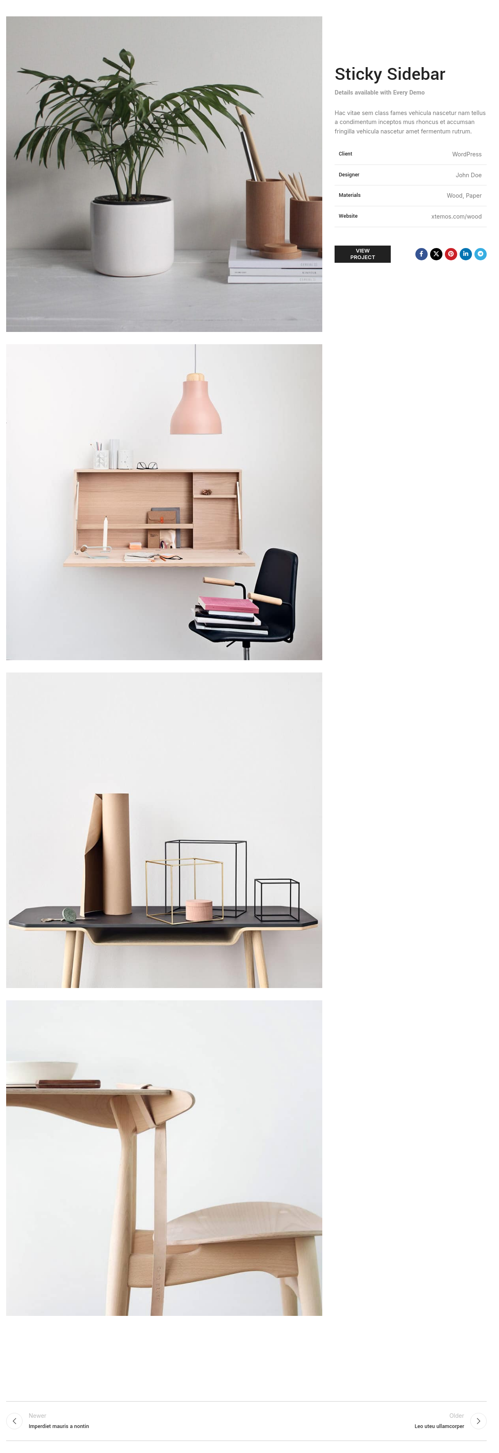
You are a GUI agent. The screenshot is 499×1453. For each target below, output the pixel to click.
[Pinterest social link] (451, 254)
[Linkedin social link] (466, 254)
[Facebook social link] (421, 254)
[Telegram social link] (480, 254)
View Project (363, 253)
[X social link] (436, 254)
